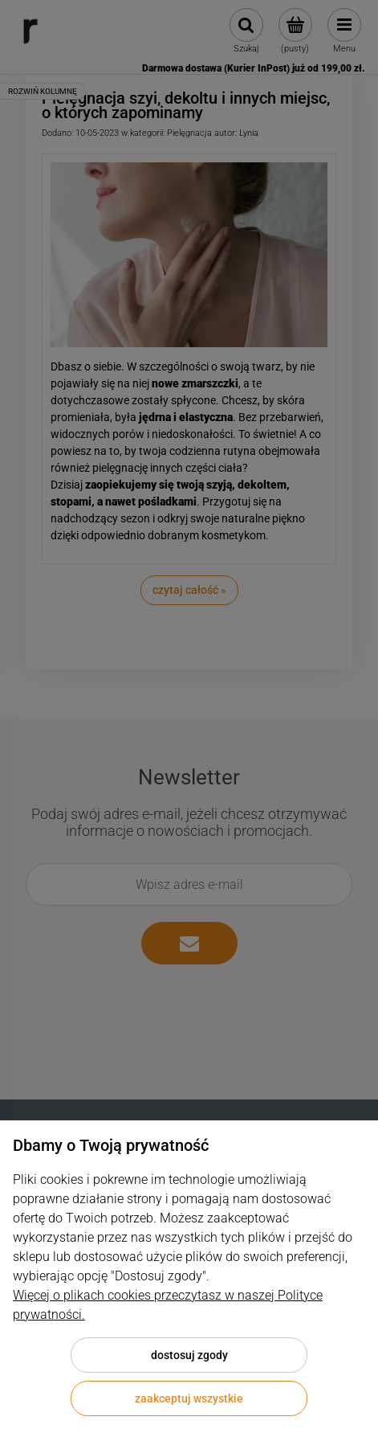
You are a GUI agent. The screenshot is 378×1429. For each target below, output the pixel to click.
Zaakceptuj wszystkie (189, 1398)
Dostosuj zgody (189, 1355)
